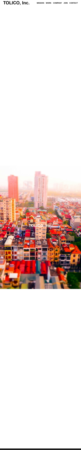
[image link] (16, 3)
